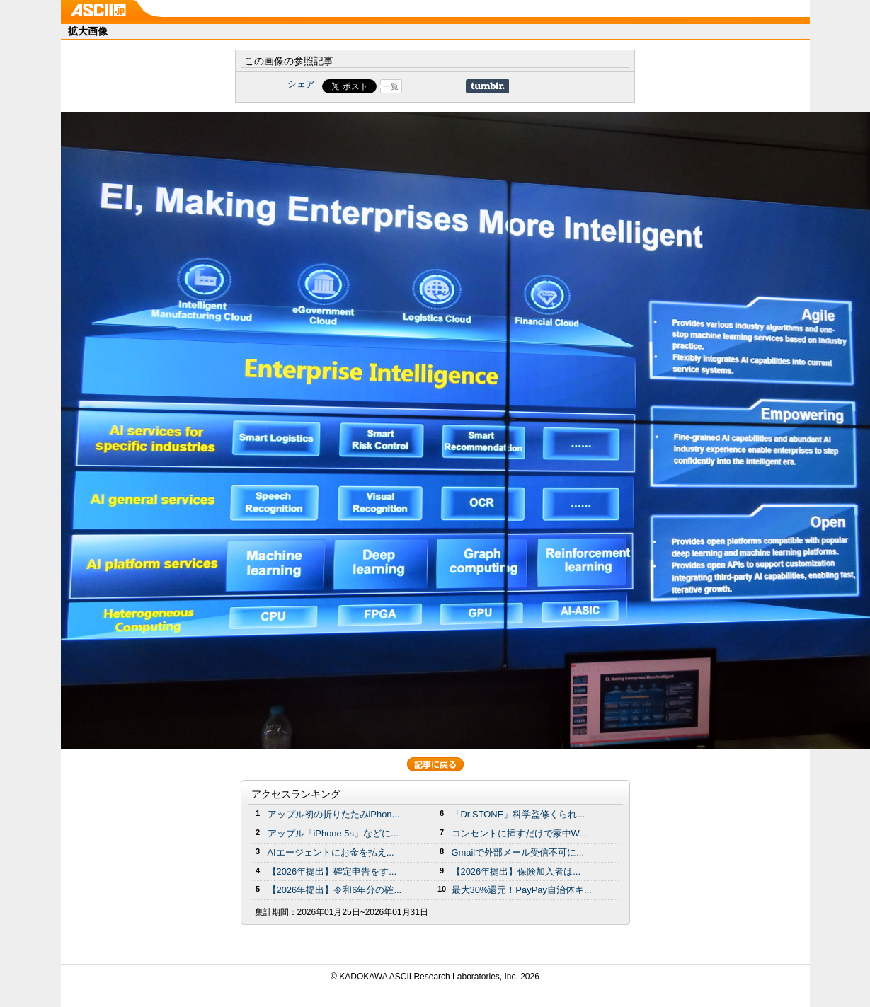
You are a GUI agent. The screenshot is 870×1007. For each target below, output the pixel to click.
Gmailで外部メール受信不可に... (518, 852)
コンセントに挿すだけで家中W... (519, 833)
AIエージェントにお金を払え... (331, 852)
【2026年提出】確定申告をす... (332, 871)
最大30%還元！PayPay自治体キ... (522, 890)
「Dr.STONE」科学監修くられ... (518, 814)
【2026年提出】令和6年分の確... (335, 890)
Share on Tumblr (487, 86)
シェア (301, 84)
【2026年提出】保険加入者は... (516, 871)
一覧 (391, 86)
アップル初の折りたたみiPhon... (334, 814)
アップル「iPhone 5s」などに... (333, 833)
